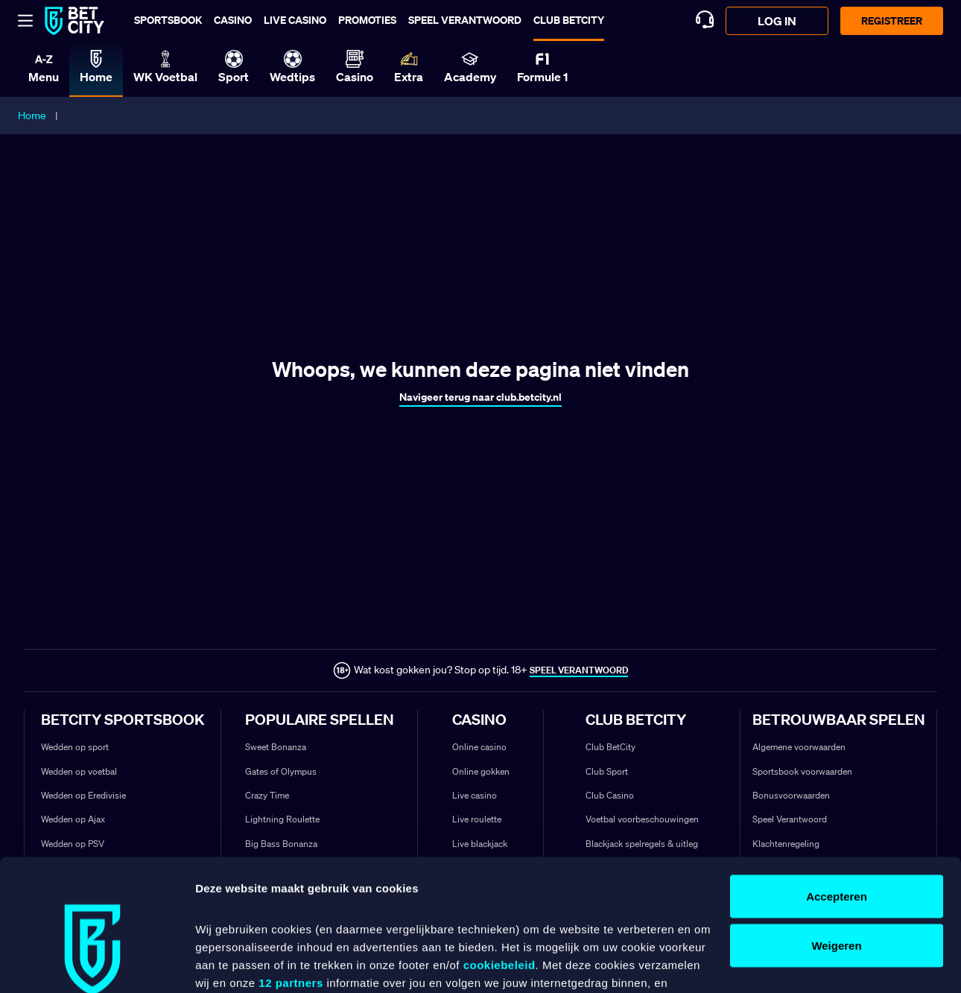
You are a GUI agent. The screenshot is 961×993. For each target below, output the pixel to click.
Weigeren (836, 833)
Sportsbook (168, 20)
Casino (233, 20)
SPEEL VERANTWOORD (579, 670)
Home (32, 115)
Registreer (891, 20)
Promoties (367, 20)
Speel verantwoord (464, 20)
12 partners (291, 870)
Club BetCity (568, 20)
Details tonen (230, 963)
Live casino (295, 20)
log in (777, 20)
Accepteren (836, 784)
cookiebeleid (499, 852)
